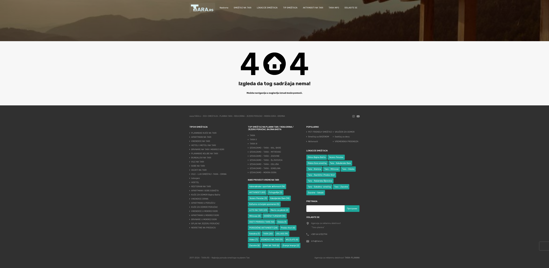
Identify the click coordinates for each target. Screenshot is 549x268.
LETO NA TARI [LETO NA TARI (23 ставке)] (258, 210)
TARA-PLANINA (352, 257)
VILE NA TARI (197, 162)
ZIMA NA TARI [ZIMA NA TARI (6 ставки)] (271, 245)
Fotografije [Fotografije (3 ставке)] (275, 192)
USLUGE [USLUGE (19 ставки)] (282, 233)
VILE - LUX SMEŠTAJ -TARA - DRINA (208, 174)
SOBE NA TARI (198, 166)
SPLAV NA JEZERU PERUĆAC (205, 223)
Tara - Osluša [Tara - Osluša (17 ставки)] (348, 169)
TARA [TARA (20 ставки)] (268, 233)
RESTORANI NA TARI (201, 186)
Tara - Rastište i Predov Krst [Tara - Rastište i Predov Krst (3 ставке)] (321, 175)
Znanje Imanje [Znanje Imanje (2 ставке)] (290, 245)
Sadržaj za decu (342, 137)
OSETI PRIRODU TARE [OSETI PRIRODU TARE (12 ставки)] (261, 222)
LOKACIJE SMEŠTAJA (267, 7)
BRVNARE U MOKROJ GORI (204, 219)
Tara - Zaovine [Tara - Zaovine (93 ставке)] (341, 187)
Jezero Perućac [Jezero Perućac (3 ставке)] (258, 198)
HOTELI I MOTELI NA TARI (203, 145)
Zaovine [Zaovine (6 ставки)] (254, 245)
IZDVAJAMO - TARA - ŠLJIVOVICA (266, 160)
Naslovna (224, 7)
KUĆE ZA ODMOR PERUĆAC (204, 207)
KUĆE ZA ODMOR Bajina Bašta (205, 194)
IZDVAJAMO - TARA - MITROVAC (265, 152)
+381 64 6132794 (319, 234)
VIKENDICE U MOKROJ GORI (204, 211)
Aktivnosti (313, 142)
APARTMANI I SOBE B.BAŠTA (205, 190)
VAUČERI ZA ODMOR (345, 132)
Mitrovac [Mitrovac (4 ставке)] (255, 216)
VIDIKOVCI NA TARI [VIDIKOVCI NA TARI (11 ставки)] (272, 239)
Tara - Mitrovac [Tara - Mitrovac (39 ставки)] (331, 169)
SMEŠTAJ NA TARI (242, 7)
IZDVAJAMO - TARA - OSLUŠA (264, 164)
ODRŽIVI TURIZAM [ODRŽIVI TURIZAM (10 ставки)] (274, 216)
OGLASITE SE (350, 7)
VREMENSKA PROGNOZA (346, 142)
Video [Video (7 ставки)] (253, 239)
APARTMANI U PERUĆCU (203, 203)
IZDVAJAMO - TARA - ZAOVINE (264, 156)
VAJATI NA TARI (199, 170)
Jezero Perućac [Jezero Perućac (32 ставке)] (336, 157)
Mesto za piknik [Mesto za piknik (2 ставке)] (279, 210)
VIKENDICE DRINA (199, 199)
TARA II (253, 139)
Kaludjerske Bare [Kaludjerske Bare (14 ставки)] (279, 198)
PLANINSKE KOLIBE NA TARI (204, 153)
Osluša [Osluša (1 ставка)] (282, 222)
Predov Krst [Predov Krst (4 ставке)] (288, 228)
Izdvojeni (195, 178)
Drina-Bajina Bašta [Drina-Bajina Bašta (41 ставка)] (317, 157)
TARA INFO (334, 7)
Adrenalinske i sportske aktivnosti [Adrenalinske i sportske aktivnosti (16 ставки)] (267, 186)
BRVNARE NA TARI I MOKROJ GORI (207, 149)
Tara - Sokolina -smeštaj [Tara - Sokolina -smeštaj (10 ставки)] (319, 187)
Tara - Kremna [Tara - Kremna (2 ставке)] (314, 169)
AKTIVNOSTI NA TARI (313, 7)
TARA (252, 135)
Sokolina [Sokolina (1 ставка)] (254, 233)
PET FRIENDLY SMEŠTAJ (320, 132)
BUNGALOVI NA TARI (201, 157)
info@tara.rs (317, 241)
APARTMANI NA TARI (201, 137)
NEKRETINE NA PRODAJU (203, 227)
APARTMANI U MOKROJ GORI (205, 215)
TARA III (253, 143)
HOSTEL (195, 182)
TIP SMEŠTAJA (290, 7)
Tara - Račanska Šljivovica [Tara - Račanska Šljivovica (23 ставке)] (320, 181)
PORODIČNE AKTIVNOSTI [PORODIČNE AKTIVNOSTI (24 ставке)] (263, 228)
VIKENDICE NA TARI (200, 141)
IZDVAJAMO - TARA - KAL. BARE (265, 148)
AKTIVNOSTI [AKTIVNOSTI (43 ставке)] (257, 192)
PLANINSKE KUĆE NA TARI (203, 133)
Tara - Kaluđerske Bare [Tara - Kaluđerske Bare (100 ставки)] (340, 163)
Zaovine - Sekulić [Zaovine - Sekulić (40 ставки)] (316, 192)
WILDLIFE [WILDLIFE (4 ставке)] (292, 239)
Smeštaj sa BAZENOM (318, 137)
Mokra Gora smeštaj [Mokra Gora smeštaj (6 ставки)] (317, 163)
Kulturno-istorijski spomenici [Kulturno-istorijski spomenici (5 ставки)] (264, 204)
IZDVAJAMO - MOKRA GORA (263, 172)
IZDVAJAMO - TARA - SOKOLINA (265, 168)
